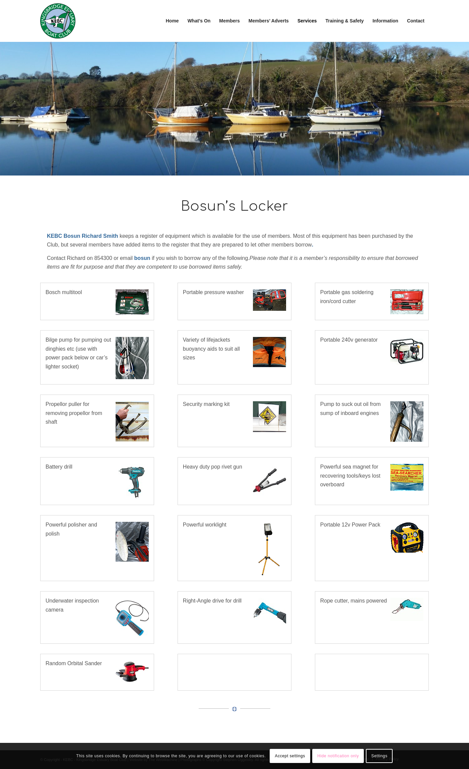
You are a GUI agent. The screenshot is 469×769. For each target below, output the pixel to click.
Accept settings (290, 756)
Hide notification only (338, 756)
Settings (379, 756)
